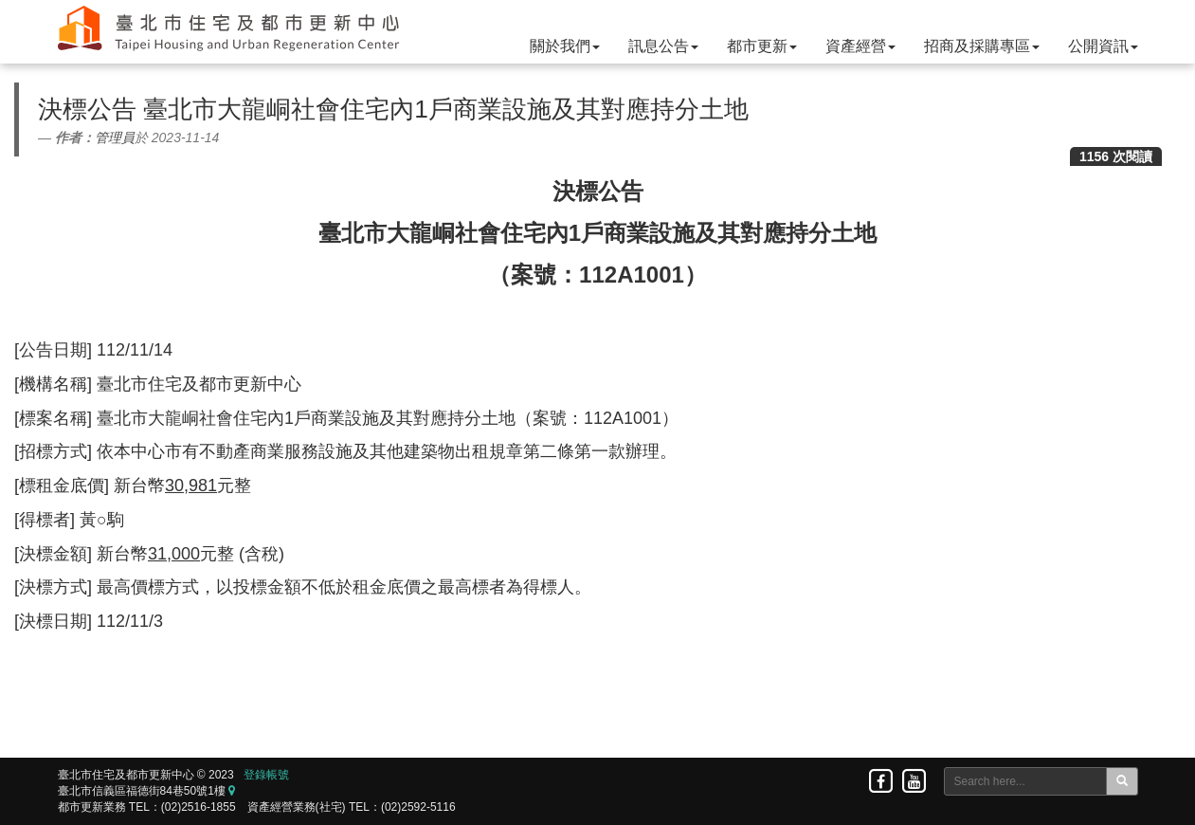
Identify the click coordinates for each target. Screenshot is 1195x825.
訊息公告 (663, 46)
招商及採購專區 (982, 46)
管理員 (115, 137)
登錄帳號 (266, 774)
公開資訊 (1103, 46)
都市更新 (762, 46)
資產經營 (860, 46)
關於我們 (565, 46)
